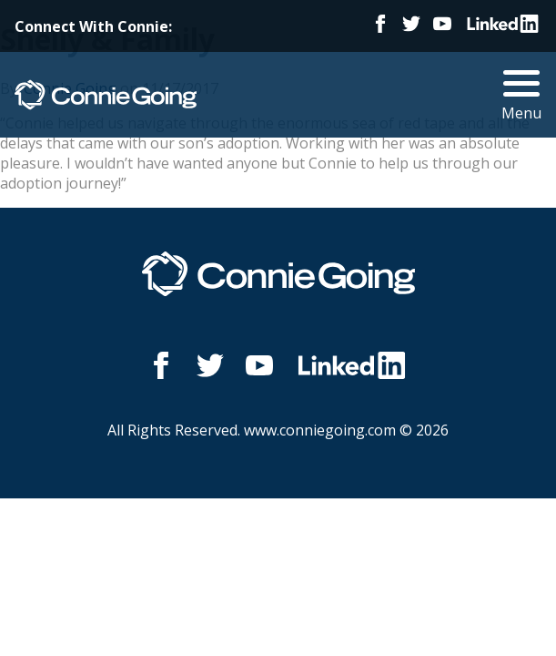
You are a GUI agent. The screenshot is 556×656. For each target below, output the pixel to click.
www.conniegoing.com (320, 430)
